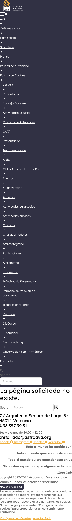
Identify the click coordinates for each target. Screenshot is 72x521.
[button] (3, 14)
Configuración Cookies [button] (15, 518)
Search (5, 375)
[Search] (56, 407)
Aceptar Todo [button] (42, 518)
